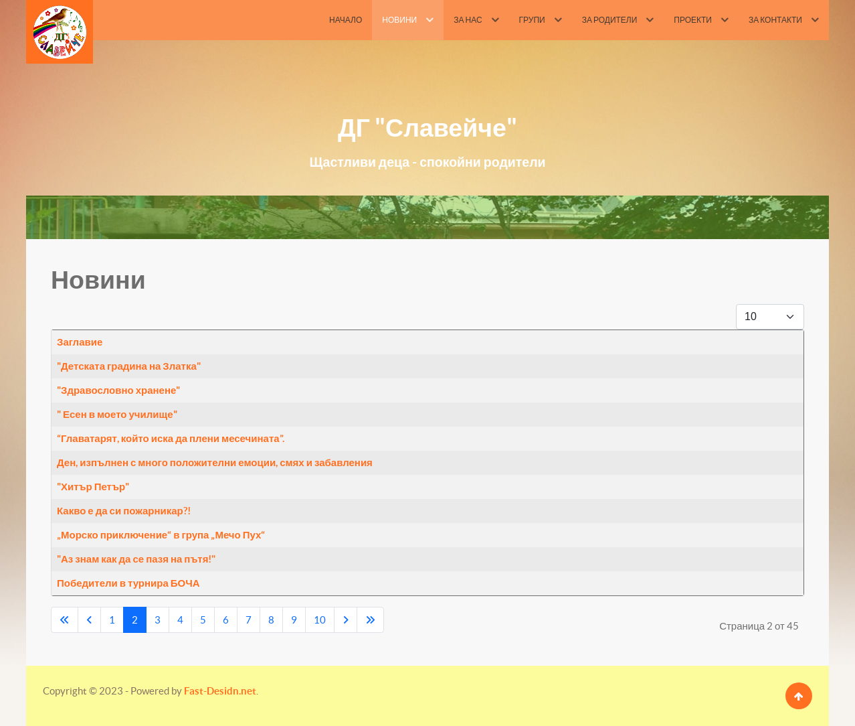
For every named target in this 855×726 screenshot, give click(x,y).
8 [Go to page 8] (271, 620)
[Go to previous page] (89, 620)
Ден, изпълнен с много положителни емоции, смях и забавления (215, 462)
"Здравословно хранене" (118, 390)
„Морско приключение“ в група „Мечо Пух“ (161, 534)
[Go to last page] (370, 620)
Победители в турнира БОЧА (128, 583)
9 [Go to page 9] (294, 620)
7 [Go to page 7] (249, 620)
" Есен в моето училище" (117, 414)
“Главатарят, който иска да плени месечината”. (170, 438)
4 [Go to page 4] (180, 620)
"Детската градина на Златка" (129, 366)
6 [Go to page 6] (226, 620)
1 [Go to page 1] (112, 620)
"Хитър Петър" (93, 486)
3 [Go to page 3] (158, 620)
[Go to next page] (345, 620)
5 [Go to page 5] (203, 620)
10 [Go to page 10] (320, 620)
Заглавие (79, 342)
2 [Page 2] (135, 620)
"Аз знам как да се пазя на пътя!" (136, 559)
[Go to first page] (64, 620)
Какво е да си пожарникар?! (124, 510)
